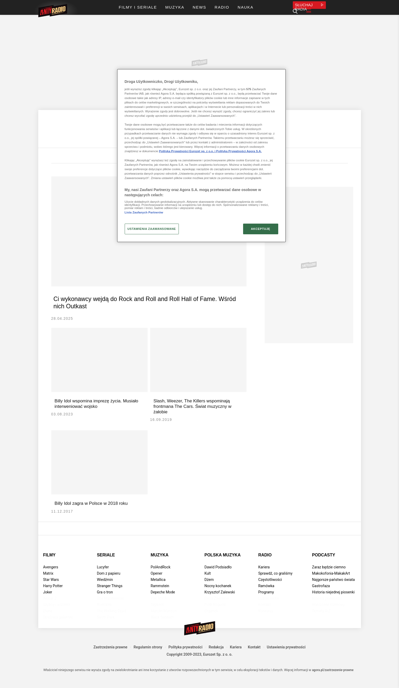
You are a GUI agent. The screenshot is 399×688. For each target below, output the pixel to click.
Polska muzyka (222, 562)
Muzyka (159, 562)
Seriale (106, 562)
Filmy (49, 562)
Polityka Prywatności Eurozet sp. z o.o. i (187, 151)
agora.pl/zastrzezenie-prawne (333, 677)
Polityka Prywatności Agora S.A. (239, 151)
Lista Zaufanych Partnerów (144, 212)
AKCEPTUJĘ (260, 228)
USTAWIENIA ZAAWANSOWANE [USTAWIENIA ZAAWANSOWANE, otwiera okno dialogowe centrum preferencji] (152, 228)
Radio (265, 562)
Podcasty (323, 562)
